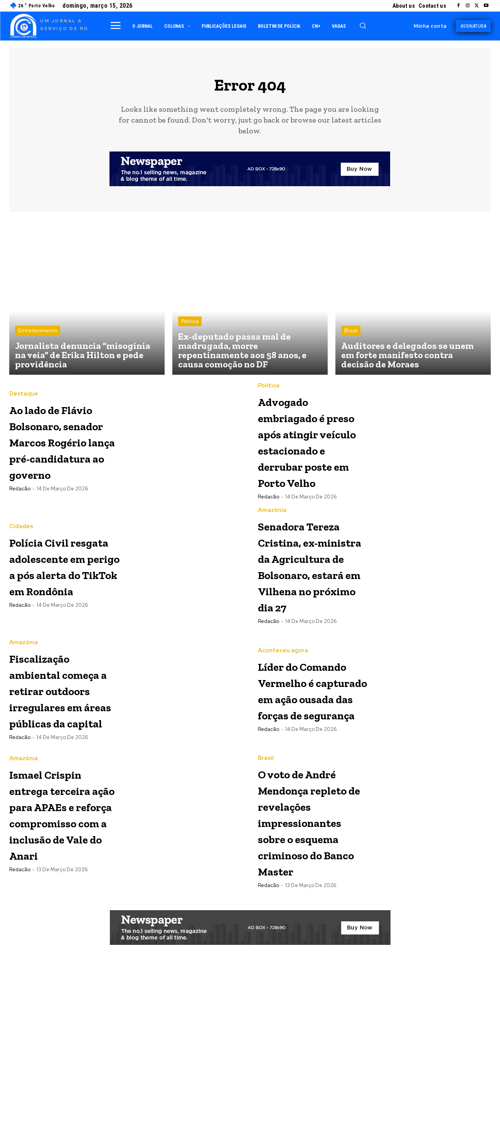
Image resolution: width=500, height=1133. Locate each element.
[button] (362, 25)
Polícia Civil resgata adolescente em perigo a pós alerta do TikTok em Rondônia (64, 625)
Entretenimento (37, 335)
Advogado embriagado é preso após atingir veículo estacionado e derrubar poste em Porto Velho (312, 454)
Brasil (350, 335)
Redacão (19, 550)
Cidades (21, 563)
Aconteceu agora (283, 734)
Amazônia (272, 563)
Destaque (23, 391)
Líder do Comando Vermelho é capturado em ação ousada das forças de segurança (307, 797)
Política (190, 326)
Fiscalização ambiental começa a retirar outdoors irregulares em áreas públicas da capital (61, 805)
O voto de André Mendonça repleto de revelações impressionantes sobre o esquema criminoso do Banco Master (318, 961)
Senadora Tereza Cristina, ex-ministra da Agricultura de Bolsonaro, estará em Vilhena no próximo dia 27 (311, 642)
